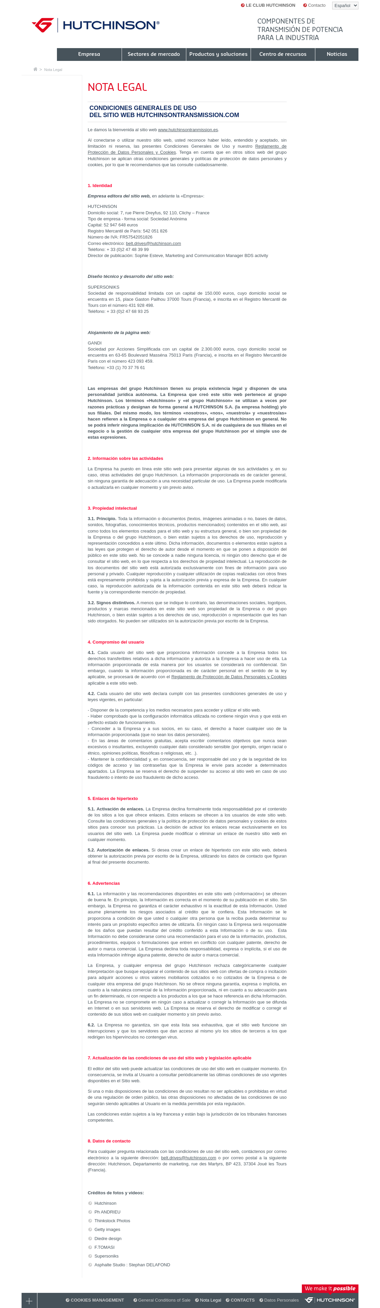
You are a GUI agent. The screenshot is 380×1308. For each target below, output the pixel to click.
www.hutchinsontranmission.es (188, 129)
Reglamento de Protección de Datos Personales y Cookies (229, 676)
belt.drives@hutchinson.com (153, 243)
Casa (35, 69)
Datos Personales (279, 1300)
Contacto (314, 5)
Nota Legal (53, 70)
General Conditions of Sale (162, 1300)
